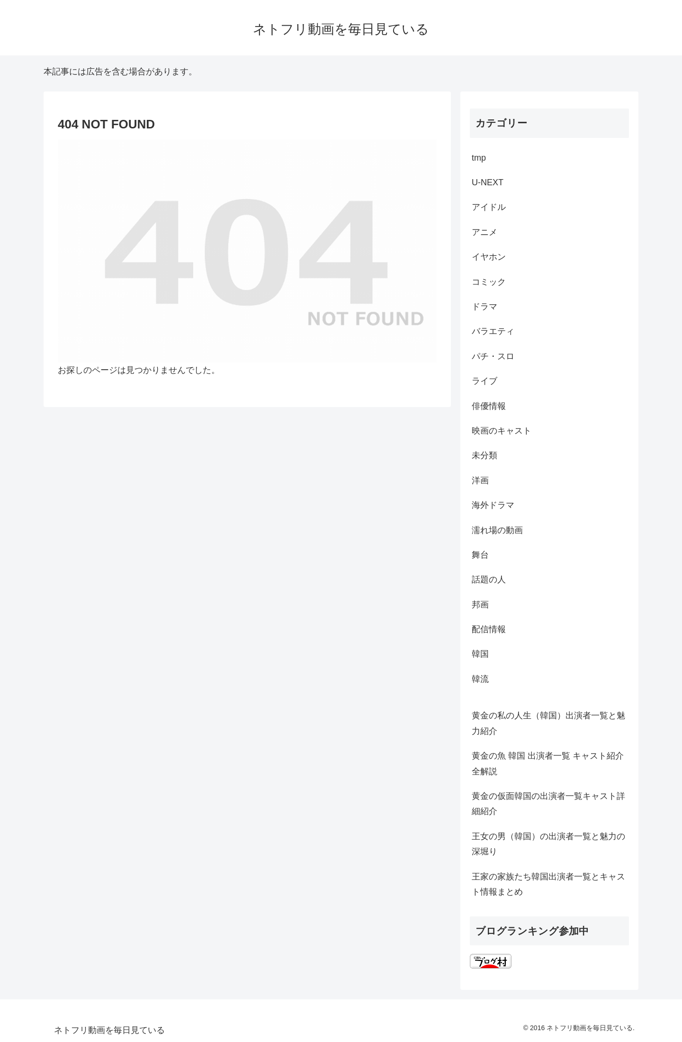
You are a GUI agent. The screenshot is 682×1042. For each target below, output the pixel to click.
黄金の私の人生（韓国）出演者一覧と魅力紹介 (548, 723)
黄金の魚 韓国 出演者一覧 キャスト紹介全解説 (548, 763)
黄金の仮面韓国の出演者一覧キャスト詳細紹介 (548, 803)
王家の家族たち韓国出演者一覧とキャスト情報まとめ (548, 884)
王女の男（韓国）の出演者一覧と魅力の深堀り (548, 844)
